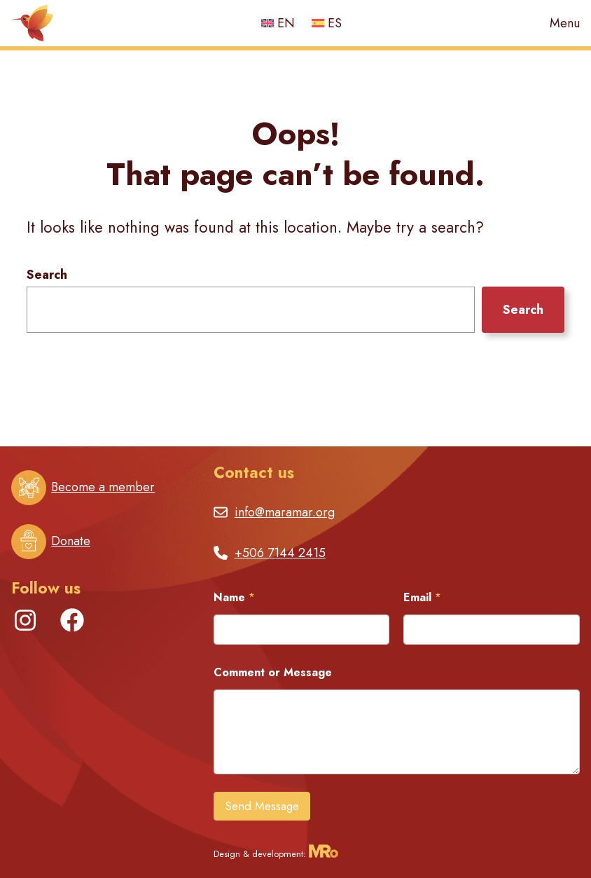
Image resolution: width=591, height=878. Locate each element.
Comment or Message (273, 672)
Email (422, 597)
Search (47, 275)
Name (234, 597)
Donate (70, 541)
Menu (565, 23)
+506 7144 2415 (280, 553)
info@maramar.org (285, 512)
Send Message (262, 805)
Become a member (103, 487)
